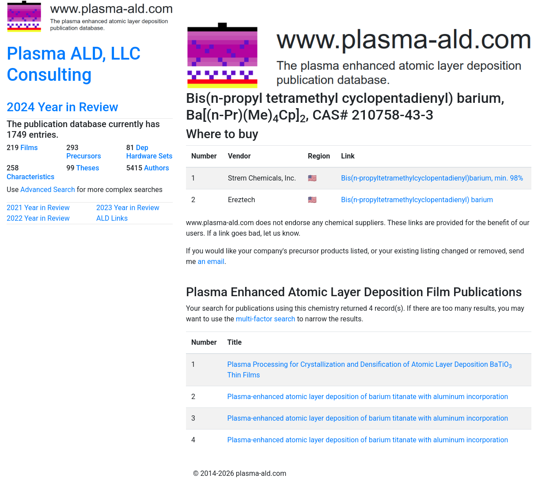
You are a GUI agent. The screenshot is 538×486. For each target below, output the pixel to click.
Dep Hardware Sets (149, 151)
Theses (87, 168)
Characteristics (30, 177)
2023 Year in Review (127, 207)
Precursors (83, 156)
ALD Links (112, 218)
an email (210, 261)
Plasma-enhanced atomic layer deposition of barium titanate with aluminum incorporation (367, 396)
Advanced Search (47, 189)
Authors (156, 168)
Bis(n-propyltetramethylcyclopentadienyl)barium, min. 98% (432, 178)
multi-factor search (265, 319)
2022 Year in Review (38, 218)
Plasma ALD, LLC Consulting (73, 64)
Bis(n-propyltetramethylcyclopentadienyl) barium (417, 200)
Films (29, 147)
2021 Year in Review (38, 207)
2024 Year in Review (62, 107)
